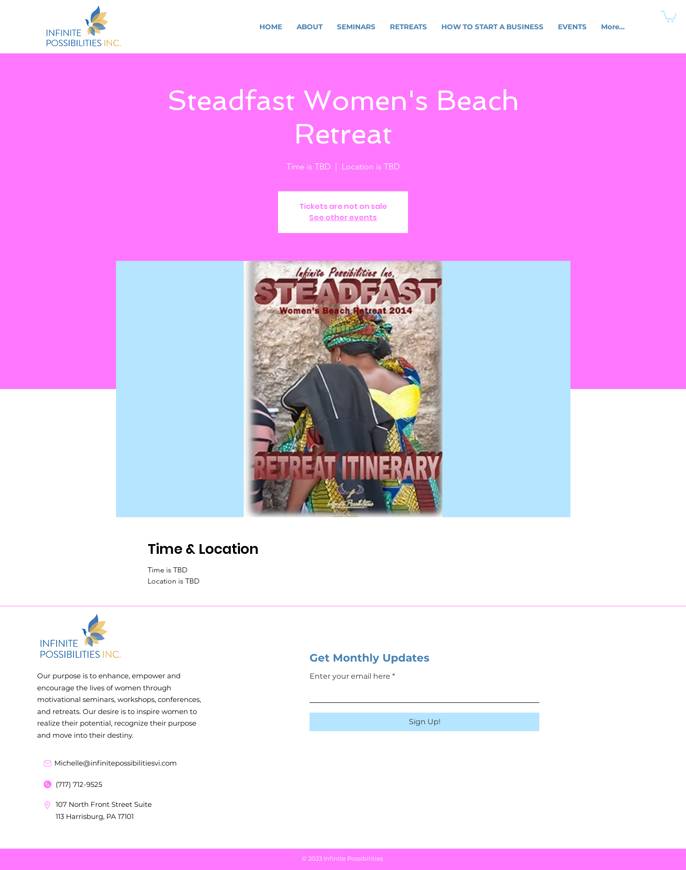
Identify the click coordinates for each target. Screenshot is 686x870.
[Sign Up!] (424, 722)
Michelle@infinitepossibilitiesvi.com (115, 763)
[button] (669, 16)
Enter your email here (350, 676)
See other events (343, 217)
